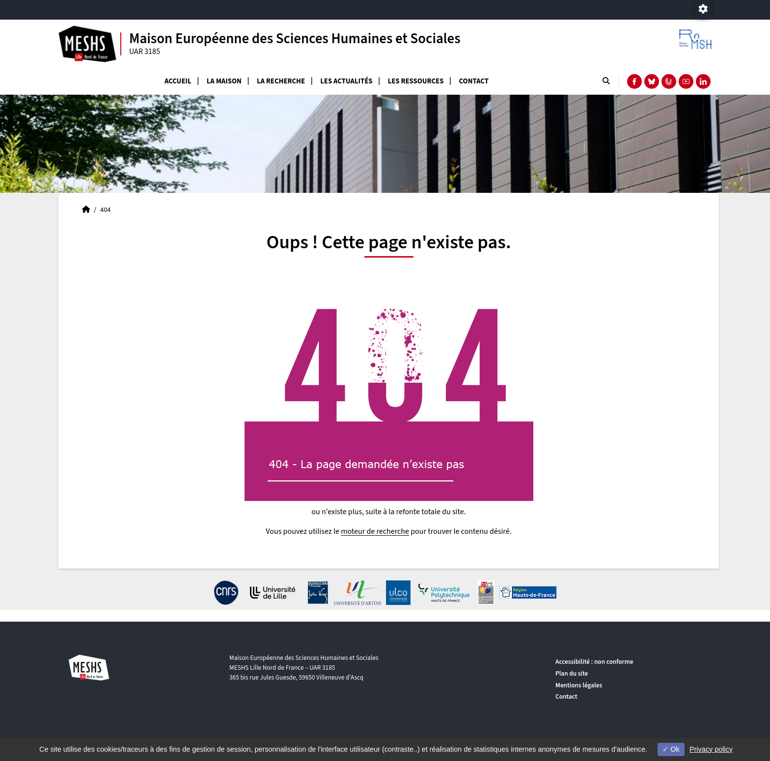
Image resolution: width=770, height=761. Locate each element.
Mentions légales (578, 685)
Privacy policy (711, 749)
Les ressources (416, 81)
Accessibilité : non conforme (594, 661)
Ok (670, 749)
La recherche (281, 81)
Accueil (178, 81)
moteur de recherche (375, 531)
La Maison (224, 81)
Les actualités (346, 81)
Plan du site (571, 673)
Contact (474, 81)
